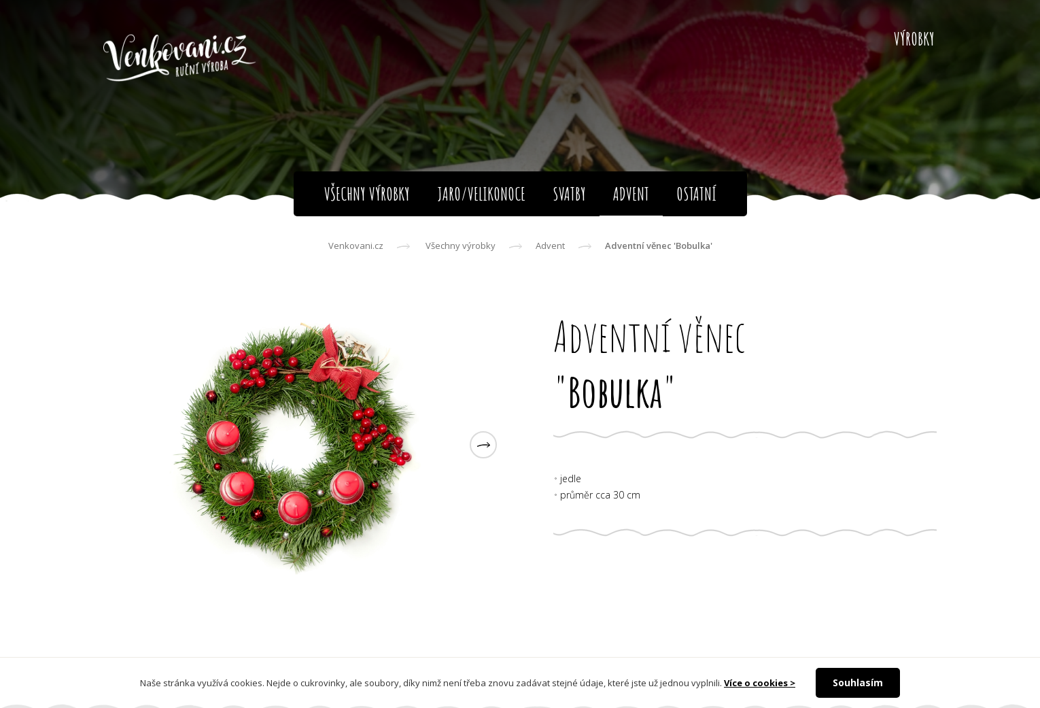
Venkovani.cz (355, 245)
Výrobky (914, 39)
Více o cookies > (759, 683)
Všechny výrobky (461, 245)
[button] (483, 444)
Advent (550, 245)
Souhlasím (858, 682)
